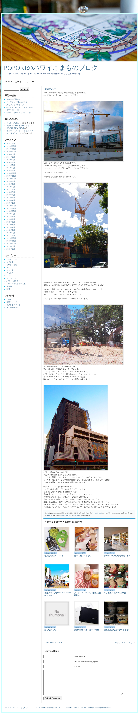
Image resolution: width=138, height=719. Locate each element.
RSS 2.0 (49, 515)
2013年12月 (11, 173)
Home (8, 81)
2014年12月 (11, 146)
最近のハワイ (51, 89)
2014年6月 (11, 162)
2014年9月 (11, 154)
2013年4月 (11, 195)
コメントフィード (13, 305)
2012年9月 (11, 214)
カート (18, 81)
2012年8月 (11, 216)
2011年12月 (11, 238)
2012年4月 (11, 227)
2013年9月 (11, 181)
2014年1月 (11, 170)
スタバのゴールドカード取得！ (19, 126)
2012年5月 (11, 225)
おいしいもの (12, 265)
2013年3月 (11, 197)
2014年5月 (11, 165)
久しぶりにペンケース (15, 105)
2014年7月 (11, 160)
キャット (10, 270)
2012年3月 (11, 230)
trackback (76, 515)
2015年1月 (11, 143)
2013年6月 (11, 189)
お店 (8, 267)
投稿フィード (12, 302)
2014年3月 (11, 168)
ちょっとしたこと (97, 513)
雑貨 (8, 289)
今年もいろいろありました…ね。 (20, 112)
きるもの (10, 273)
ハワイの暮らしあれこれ (16, 284)
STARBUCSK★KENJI (15, 128)
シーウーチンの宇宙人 (53, 643)
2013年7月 (11, 187)
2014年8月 (11, 157)
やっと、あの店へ (13, 123)
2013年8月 (11, 184)
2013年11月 (11, 176)
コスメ (9, 275)
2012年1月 (11, 235)
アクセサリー (12, 259)
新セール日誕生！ (13, 99)
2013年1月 (11, 203)
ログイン (10, 299)
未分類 (9, 286)
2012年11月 (11, 208)
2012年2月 (11, 233)
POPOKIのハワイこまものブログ (51, 67)
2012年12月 (11, 206)
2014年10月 (11, 151)
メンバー (29, 81)
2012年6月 (11, 222)
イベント (10, 262)
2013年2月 (11, 200)
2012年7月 (11, 219)
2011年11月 (11, 241)
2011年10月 (11, 243)
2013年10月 (11, 179)
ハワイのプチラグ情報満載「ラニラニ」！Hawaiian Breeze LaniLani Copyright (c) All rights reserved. (72, 712)
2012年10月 (11, 211)
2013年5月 (11, 192)
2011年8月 (11, 249)
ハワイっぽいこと (13, 281)
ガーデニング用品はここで (17, 102)
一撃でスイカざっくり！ (124, 643)
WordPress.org (12, 307)
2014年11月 (11, 149)
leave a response (66, 515)
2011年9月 (11, 246)
